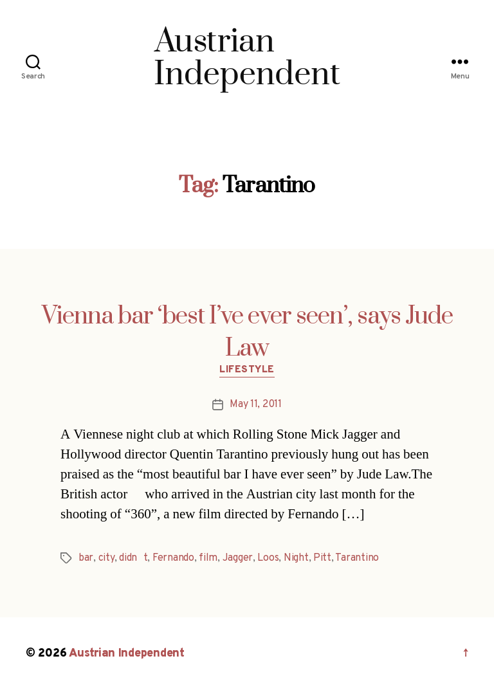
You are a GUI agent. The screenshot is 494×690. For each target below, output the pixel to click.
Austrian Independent (127, 653)
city (106, 558)
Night (296, 558)
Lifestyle (247, 370)
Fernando (173, 558)
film (208, 558)
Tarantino (357, 558)
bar (85, 558)
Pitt (322, 558)
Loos (268, 558)
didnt (133, 558)
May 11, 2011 (256, 404)
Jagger (238, 558)
